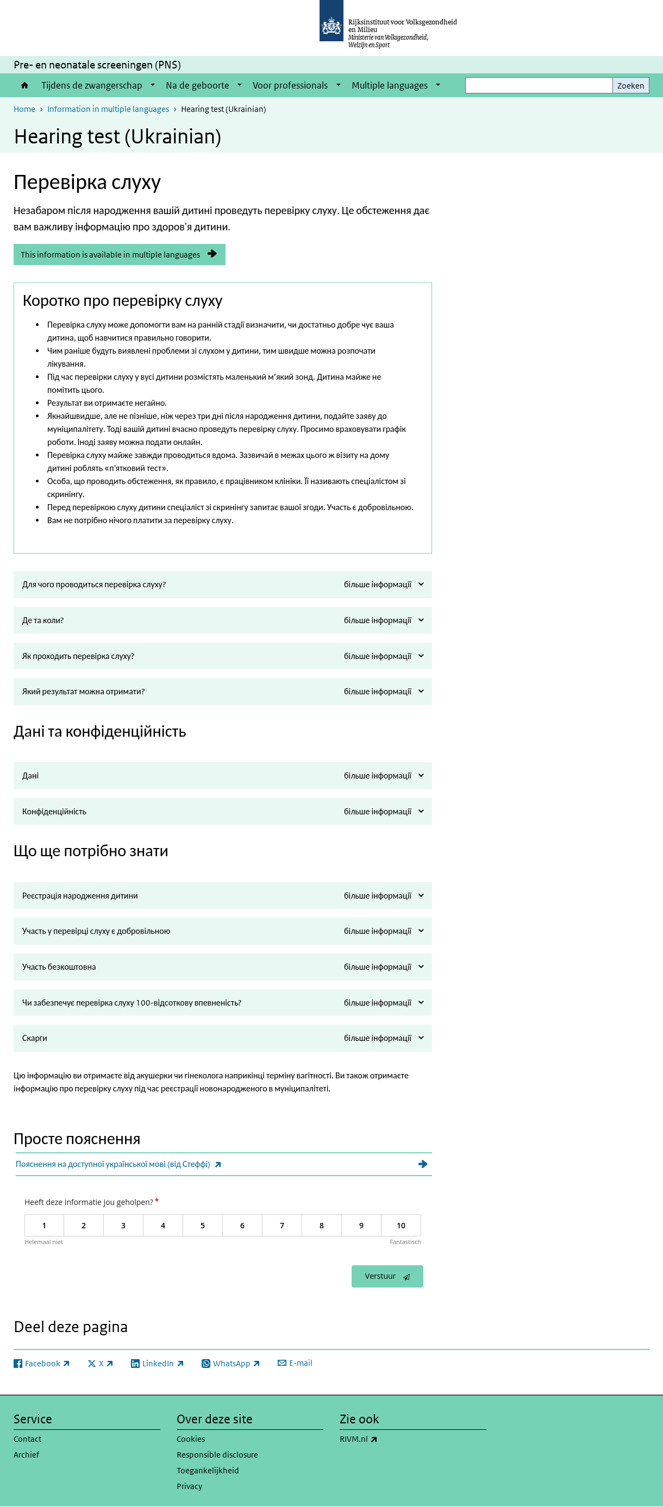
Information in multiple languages (108, 109)
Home (25, 85)
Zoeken (631, 85)
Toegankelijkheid (208, 1470)
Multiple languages (390, 85)
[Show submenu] (152, 85)
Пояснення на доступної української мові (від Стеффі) (143, 1164)
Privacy (189, 1486)
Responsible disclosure (217, 1454)
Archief (26, 1454)
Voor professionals (290, 85)
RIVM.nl (383, 1439)
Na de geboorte (197, 85)
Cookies (191, 1439)
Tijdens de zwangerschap (91, 85)
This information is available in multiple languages (110, 254)
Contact (27, 1439)
